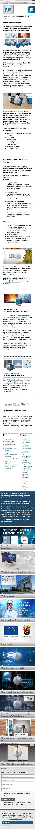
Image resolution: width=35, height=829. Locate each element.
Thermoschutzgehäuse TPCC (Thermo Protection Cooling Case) (16, 316)
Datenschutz (20, 793)
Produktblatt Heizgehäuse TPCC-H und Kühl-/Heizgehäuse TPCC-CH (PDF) (25, 454)
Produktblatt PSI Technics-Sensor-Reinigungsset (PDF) (25, 462)
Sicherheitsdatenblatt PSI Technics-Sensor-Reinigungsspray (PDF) (26, 468)
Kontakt (25, 2)
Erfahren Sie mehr (6, 644)
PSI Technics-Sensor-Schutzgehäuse (16, 380)
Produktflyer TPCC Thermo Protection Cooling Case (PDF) (25, 440)
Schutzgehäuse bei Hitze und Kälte (9, 445)
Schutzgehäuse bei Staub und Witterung (9, 449)
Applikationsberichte (8, 441)
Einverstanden (7, 822)
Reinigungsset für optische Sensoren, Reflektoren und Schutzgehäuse (10, 454)
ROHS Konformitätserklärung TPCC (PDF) (26, 487)
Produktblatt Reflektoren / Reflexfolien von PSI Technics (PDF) (25, 475)
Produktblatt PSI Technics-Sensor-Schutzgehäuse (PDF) (25, 446)
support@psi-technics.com (12, 282)
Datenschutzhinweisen (16, 819)
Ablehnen (5, 825)
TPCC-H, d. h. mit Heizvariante (13, 345)
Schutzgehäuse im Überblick (10, 459)
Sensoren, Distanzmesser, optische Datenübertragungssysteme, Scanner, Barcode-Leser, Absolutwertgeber (10, 465)
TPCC (26, 416)
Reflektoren (6, 471)
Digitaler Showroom (8, 439)
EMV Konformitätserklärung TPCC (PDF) (26, 481)
